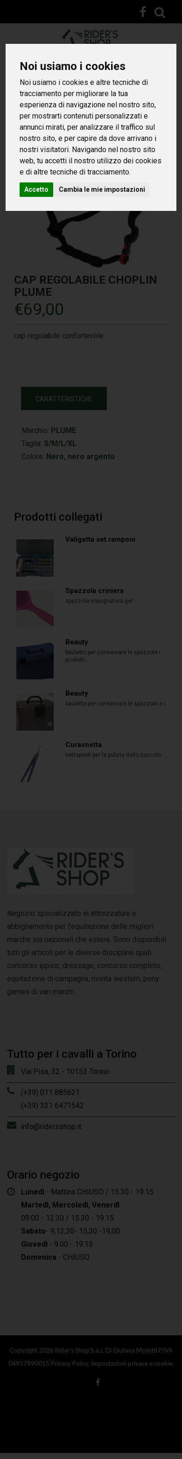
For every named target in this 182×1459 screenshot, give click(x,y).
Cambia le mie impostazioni (102, 189)
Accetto (36, 189)
